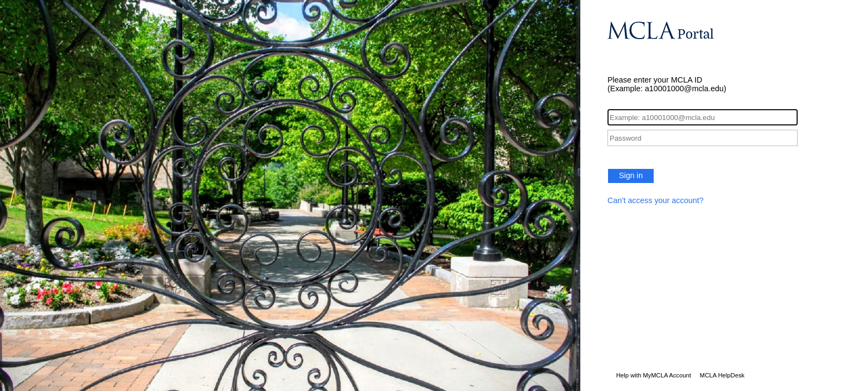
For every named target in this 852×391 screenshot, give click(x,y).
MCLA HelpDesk (722, 375)
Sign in (631, 175)
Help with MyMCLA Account (653, 375)
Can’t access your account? (655, 200)
